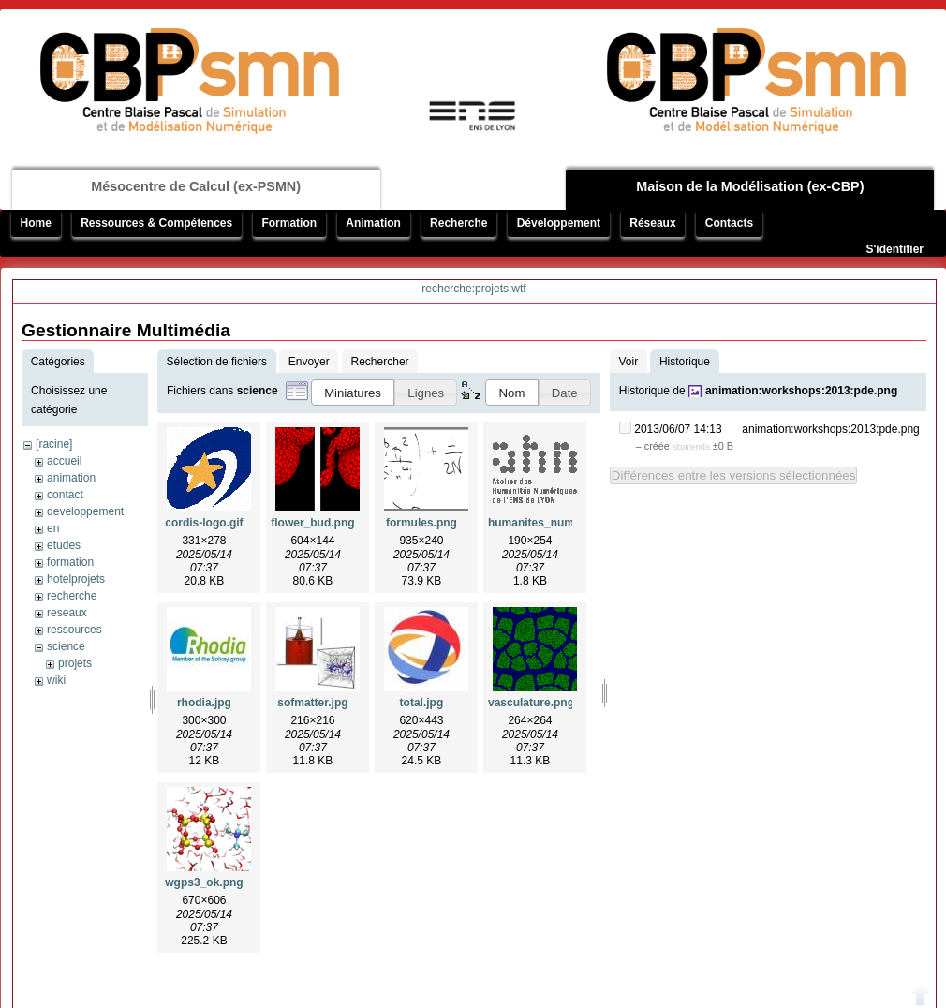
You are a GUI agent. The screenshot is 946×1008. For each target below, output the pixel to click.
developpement (85, 511)
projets (75, 663)
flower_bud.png (312, 522)
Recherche (458, 223)
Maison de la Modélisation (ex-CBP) (750, 186)
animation (71, 477)
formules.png (421, 522)
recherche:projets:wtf (473, 288)
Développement (558, 223)
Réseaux (652, 223)
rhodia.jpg (204, 702)
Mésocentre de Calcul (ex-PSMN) (196, 186)
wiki (56, 680)
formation (70, 562)
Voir (628, 361)
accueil (64, 460)
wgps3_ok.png (204, 882)
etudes (64, 545)
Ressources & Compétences (156, 223)
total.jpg (422, 702)
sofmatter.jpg (312, 702)
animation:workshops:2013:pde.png (801, 390)
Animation (373, 223)
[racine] (54, 444)
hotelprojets (76, 579)
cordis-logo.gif (204, 522)
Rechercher (380, 361)
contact (65, 494)
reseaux (67, 612)
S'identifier (894, 249)
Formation (289, 223)
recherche (71, 595)
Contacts (729, 223)
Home (36, 223)
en (53, 528)
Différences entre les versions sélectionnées (734, 475)
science (66, 646)
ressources (74, 629)
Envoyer (309, 361)
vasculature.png (531, 702)
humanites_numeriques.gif (559, 522)
